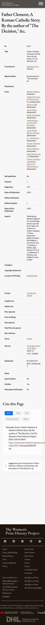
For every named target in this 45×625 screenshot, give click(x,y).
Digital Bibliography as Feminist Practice (10, 582)
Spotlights (6, 596)
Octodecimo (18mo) (31, 294)
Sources (27, 566)
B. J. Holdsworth (33, 138)
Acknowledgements (9, 563)
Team (4, 559)
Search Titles (29, 549)
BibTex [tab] (26, 419)
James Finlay (32, 110)
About (4, 549)
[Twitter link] (14, 541)
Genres (27, 563)
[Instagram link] (22, 541)
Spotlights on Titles (31, 577)
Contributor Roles (31, 569)
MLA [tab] (18, 413)
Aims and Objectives (9, 577)
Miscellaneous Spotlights (33, 588)
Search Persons (30, 552)
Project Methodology (10, 552)
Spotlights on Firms (31, 584)
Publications (6, 593)
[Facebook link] (5, 541)
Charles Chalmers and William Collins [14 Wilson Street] (33, 163)
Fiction (29, 339)
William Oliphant (33, 92)
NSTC (29, 354)
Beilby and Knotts (33, 115)
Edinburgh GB (32, 276)
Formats (27, 559)
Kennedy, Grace (33, 67)
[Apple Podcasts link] (31, 541)
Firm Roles (28, 573)
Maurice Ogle (32, 105)
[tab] (12, 419)
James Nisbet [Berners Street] (33, 132)
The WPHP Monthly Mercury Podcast (10, 588)
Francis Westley (33, 149)
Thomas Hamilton (33, 144)
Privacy (5, 566)
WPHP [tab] (8, 413)
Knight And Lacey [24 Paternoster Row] (33, 99)
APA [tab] (26, 413)
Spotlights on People (32, 581)
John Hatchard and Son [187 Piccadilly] (32, 123)
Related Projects (8, 556)
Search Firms (29, 556)
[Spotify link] (40, 541)
